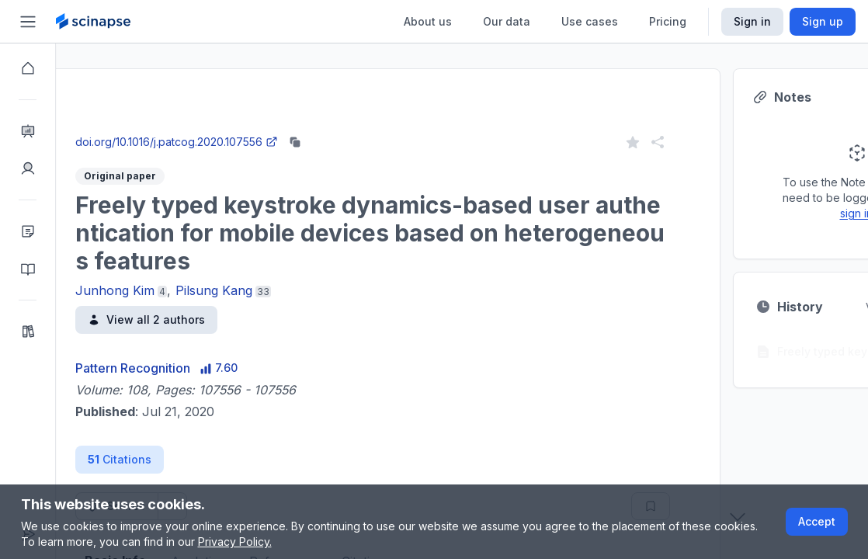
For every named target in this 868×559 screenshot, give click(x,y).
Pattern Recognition (188, 368)
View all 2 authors (202, 319)
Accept (816, 521)
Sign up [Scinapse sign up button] (822, 21)
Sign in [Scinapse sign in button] (752, 21)
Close (202, 127)
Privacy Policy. (235, 541)
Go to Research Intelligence (331, 127)
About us (428, 21)
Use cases (589, 21)
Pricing (667, 21)
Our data (506, 21)
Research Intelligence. (270, 92)
